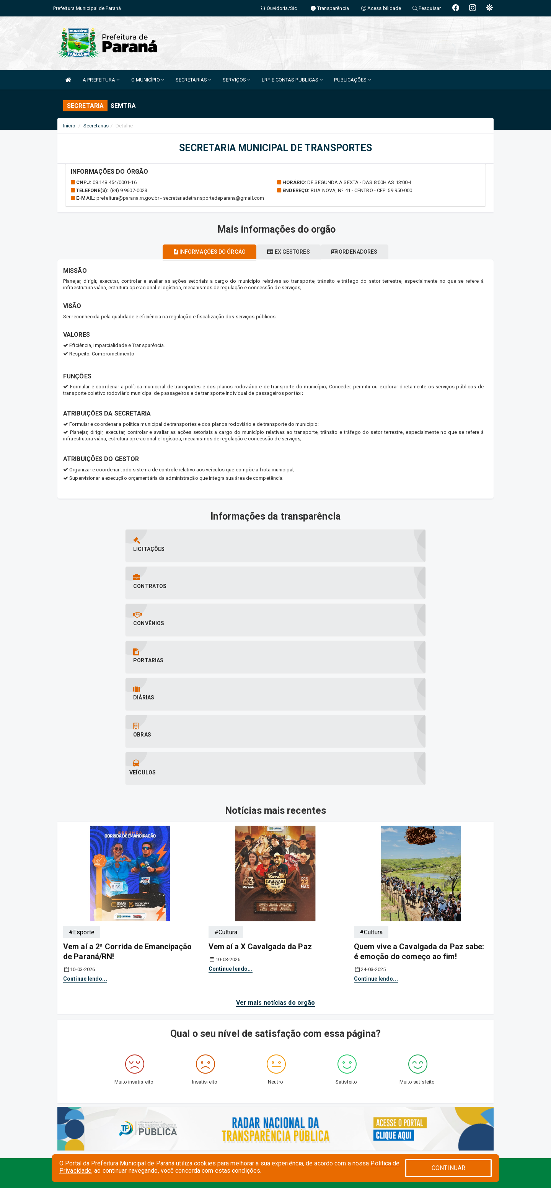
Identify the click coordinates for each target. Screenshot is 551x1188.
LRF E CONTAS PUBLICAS (292, 80)
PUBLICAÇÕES (352, 80)
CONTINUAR (448, 1168)
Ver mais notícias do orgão (275, 817)
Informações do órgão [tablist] (199, 252)
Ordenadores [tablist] (365, 252)
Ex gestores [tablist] (288, 252)
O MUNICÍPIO (147, 80)
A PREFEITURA (101, 80)
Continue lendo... (85, 793)
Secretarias (96, 126)
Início (69, 126)
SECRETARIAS (193, 80)
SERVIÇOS (236, 80)
